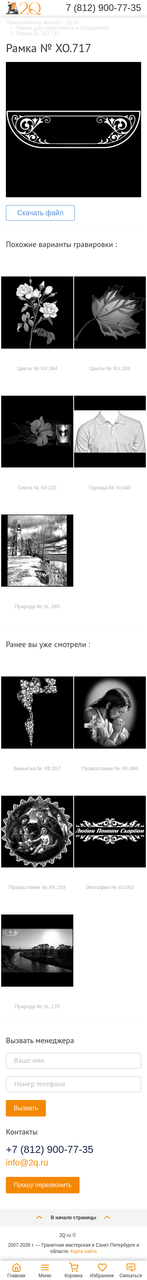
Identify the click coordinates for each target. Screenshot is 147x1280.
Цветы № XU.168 (110, 368)
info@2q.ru (27, 1162)
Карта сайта (84, 1251)
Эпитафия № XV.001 (109, 887)
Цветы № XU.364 (37, 368)
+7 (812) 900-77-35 (49, 1149)
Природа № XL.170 (37, 1006)
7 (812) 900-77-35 (103, 7)
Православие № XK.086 (110, 768)
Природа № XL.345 (37, 606)
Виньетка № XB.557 (37, 768)
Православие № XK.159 (37, 887)
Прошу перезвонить (43, 1185)
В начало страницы (73, 1217)
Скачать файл (40, 213)
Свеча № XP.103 (37, 488)
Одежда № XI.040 (110, 488)
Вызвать (26, 1108)
